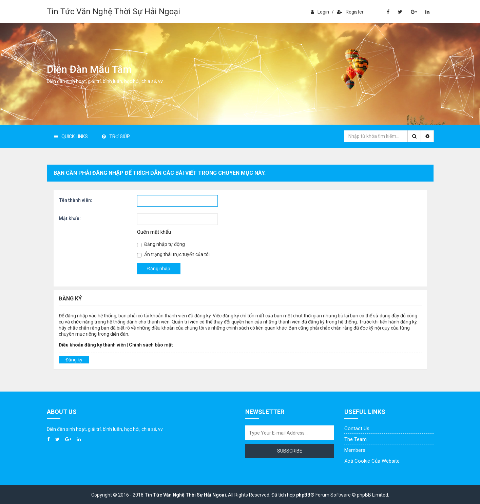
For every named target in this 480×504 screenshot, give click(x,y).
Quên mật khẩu (154, 232)
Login (320, 12)
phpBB (303, 495)
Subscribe (289, 451)
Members (354, 450)
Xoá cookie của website (372, 461)
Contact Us (356, 428)
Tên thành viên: (75, 200)
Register (350, 12)
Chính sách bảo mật (151, 345)
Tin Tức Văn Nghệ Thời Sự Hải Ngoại (113, 11)
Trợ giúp (116, 136)
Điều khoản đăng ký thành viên (92, 345)
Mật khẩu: (70, 218)
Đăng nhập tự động (161, 244)
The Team (355, 439)
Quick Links (71, 136)
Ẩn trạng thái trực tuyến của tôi (173, 254)
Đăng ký (73, 359)
